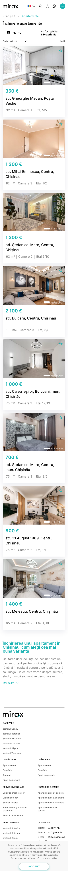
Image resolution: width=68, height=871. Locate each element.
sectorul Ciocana (11, 743)
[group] (34, 67)
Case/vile (7, 770)
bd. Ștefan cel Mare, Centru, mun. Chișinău (29, 467)
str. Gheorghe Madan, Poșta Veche (29, 101)
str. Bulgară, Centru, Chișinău (30, 318)
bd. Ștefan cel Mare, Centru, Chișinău (29, 247)
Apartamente (9, 765)
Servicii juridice (10, 802)
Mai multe (11, 683)
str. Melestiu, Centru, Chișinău (31, 611)
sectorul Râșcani (11, 748)
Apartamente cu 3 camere (51, 802)
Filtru (14, 32)
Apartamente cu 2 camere (51, 797)
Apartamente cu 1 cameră (51, 792)
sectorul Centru (10, 728)
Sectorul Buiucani (12, 738)
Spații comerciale (11, 780)
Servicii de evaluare (13, 815)
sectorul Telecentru (12, 753)
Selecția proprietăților (13, 792)
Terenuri (7, 775)
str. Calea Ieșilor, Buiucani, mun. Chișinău (32, 394)
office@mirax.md (56, 837)
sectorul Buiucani (11, 833)
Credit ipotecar (10, 797)
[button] (47, 82)
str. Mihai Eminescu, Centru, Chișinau (29, 174)
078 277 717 (54, 828)
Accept (34, 866)
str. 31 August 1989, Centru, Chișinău (29, 540)
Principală (9, 16)
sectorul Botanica (11, 733)
